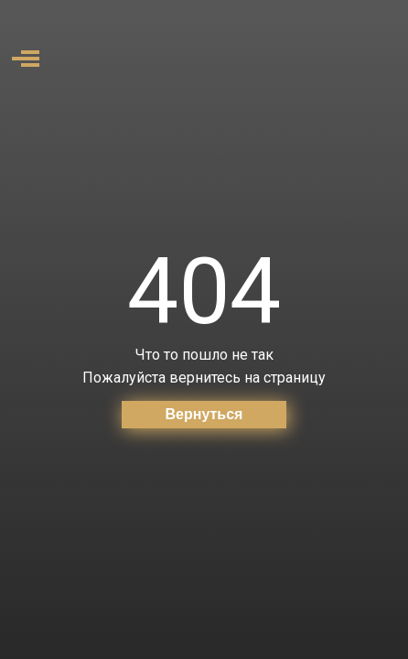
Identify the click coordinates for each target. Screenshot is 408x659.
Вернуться (204, 414)
